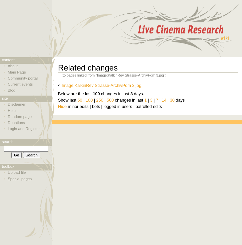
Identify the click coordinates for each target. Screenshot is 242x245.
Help (12, 111)
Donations (16, 123)
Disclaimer (16, 104)
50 (80, 100)
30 (172, 100)
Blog (11, 90)
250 (99, 100)
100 (89, 100)
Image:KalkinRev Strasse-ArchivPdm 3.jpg (101, 85)
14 (164, 100)
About (13, 66)
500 (110, 100)
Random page (20, 117)
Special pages (20, 179)
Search (8, 142)
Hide (62, 106)
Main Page (17, 72)
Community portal (23, 78)
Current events (20, 84)
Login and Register (24, 129)
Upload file (17, 172)
